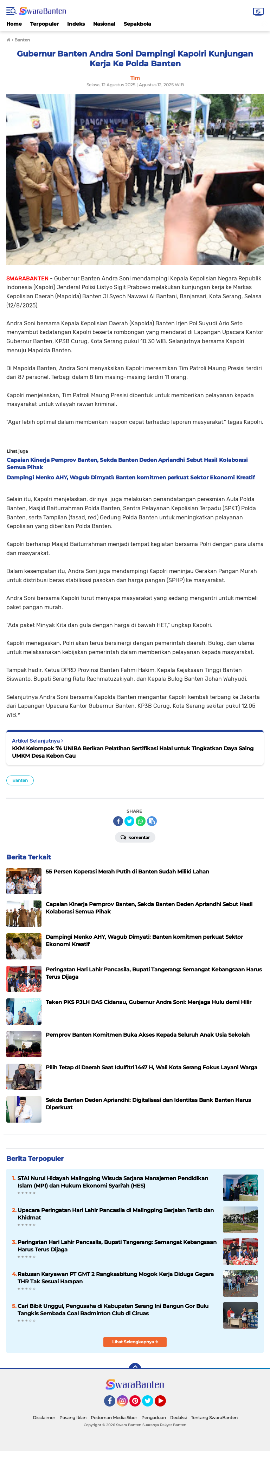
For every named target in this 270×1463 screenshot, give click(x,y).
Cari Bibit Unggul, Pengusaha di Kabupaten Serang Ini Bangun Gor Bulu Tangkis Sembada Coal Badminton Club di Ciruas (113, 1310)
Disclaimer (44, 1417)
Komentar (135, 837)
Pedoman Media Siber (114, 1417)
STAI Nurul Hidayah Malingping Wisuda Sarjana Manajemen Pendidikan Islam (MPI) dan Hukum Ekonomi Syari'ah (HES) (113, 1182)
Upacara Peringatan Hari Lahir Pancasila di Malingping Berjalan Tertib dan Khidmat (116, 1214)
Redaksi (178, 1417)
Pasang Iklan (72, 1417)
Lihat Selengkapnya (135, 1341)
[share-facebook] (118, 821)
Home (14, 24)
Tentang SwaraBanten (214, 1417)
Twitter (151, 1404)
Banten (20, 780)
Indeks (76, 24)
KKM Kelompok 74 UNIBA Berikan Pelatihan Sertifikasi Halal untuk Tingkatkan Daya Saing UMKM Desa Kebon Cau (132, 752)
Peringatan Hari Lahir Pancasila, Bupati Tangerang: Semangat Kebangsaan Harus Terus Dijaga (117, 1246)
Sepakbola (137, 24)
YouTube (165, 1404)
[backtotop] (135, 1369)
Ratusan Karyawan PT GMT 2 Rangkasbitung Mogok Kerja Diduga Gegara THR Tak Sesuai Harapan (116, 1278)
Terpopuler (44, 24)
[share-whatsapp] (141, 821)
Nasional (104, 24)
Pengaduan (153, 1417)
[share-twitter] (129, 821)
